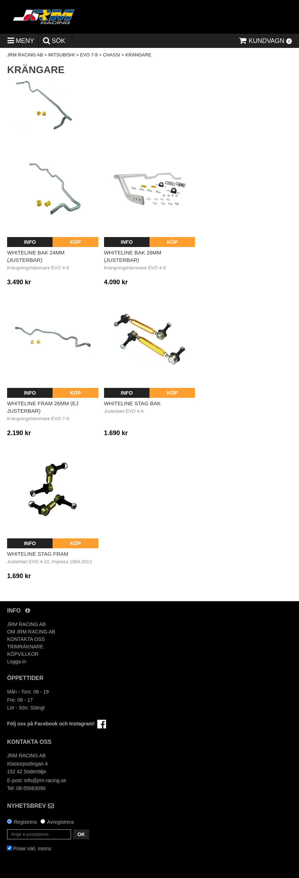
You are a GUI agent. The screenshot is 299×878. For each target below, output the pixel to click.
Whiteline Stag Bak (132, 403)
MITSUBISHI (61, 54)
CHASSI (111, 54)
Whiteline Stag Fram (37, 554)
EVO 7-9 (89, 54)
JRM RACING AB (25, 54)
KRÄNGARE (138, 54)
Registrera (25, 822)
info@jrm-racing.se (45, 780)
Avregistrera (60, 822)
